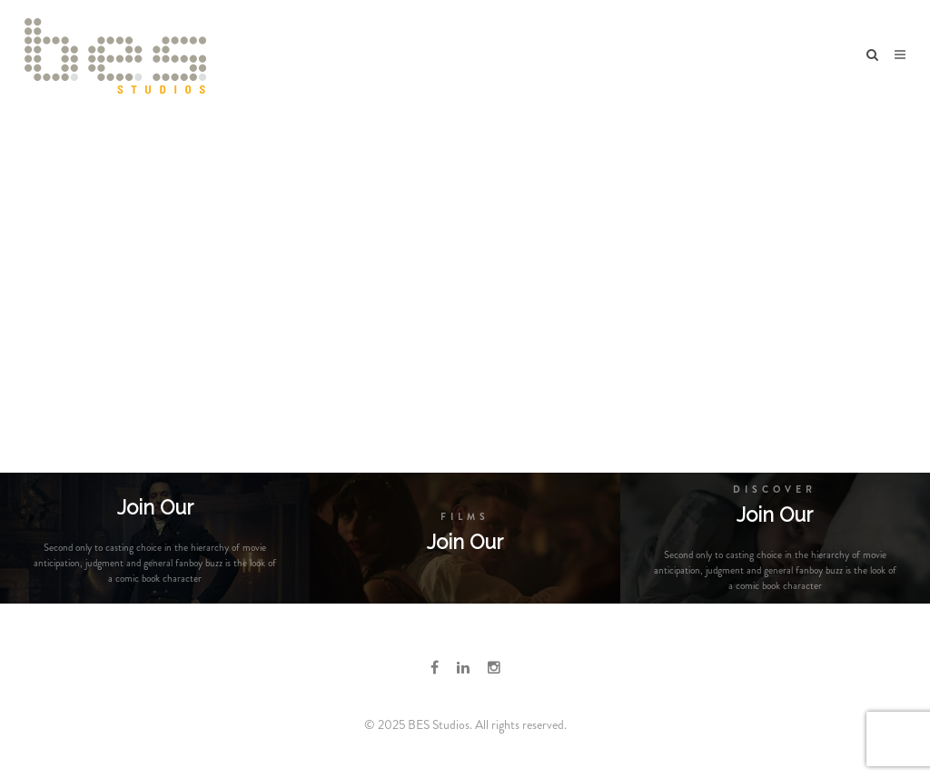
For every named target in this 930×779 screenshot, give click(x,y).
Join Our (465, 542)
